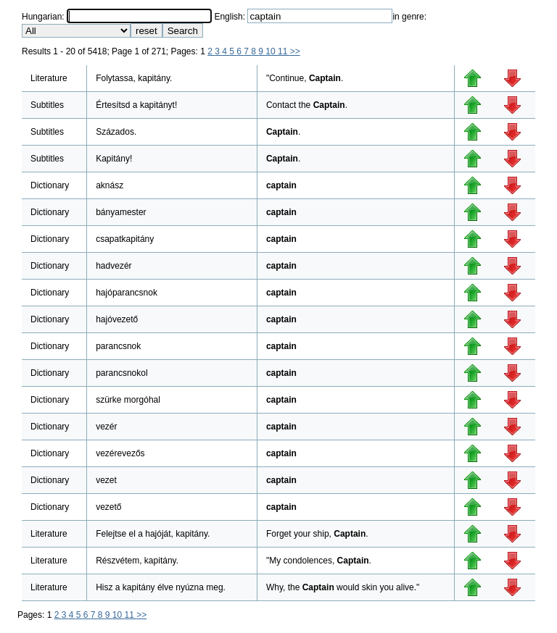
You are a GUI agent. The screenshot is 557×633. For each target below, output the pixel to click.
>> (295, 51)
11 (284, 51)
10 (271, 51)
